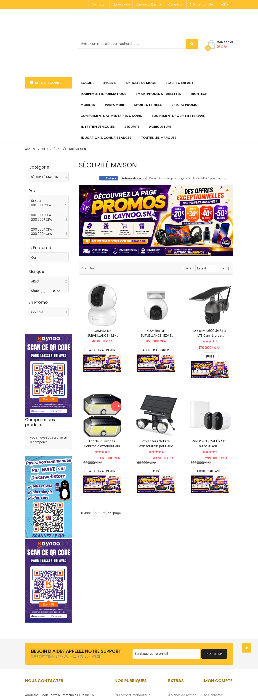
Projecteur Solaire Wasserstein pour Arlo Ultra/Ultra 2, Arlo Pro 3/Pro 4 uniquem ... (156, 444)
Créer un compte (201, 4)
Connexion (175, 4)
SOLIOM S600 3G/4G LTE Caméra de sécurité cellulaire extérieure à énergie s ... (210, 333)
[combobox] (138, 44)
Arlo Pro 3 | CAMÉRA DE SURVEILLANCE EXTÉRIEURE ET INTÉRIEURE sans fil (209, 444)
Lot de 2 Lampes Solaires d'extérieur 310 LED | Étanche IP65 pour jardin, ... (102, 444)
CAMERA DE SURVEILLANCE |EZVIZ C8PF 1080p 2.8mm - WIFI (156, 333)
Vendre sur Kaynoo (149, 4)
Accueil (30, 149)
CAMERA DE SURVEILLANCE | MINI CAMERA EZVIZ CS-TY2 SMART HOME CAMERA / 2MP (102, 333)
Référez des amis (134, 178)
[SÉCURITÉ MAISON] (48, 177)
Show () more (43, 290)
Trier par (188, 268)
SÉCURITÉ (48, 149)
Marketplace (121, 4)
